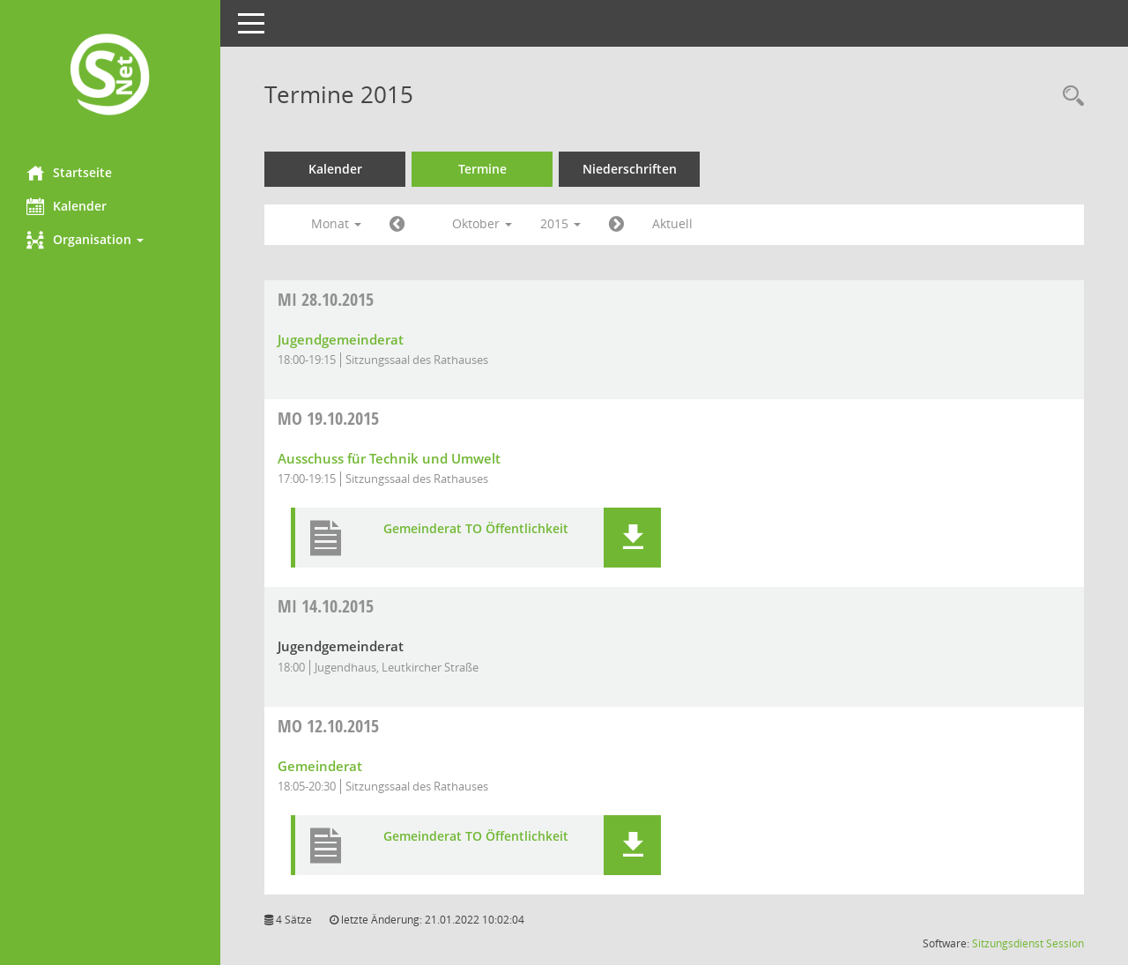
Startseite (69, 173)
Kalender (66, 206)
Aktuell (672, 223)
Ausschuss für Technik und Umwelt (389, 458)
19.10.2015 (328, 418)
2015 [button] (560, 223)
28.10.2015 (326, 299)
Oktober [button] (482, 223)
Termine (482, 168)
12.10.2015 (328, 726)
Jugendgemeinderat (341, 339)
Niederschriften (630, 168)
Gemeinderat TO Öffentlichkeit (475, 529)
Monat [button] (336, 223)
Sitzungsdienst (1007, 943)
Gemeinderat (320, 766)
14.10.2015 (326, 606)
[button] (110, 240)
